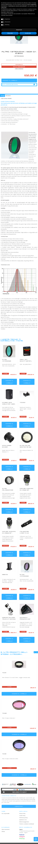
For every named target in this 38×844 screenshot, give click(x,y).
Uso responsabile (5, 813)
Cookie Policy (22, 815)
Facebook (21, 835)
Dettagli (2, 95)
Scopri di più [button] (19, 29)
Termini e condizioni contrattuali (26, 824)
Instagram (22, 836)
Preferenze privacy (23, 817)
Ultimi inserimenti (5, 829)
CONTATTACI (19, 806)
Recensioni (8, 95)
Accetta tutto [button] (28, 33)
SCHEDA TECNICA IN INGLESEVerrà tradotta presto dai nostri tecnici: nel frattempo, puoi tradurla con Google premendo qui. (19, 103)
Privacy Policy (22, 813)
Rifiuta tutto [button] (10, 33)
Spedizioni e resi (23, 819)
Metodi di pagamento (24, 821)
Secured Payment (19, 792)
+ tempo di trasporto (19, 68)
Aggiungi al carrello (7, 381)
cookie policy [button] (3, 7)
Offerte (3, 831)
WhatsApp (22, 838)
